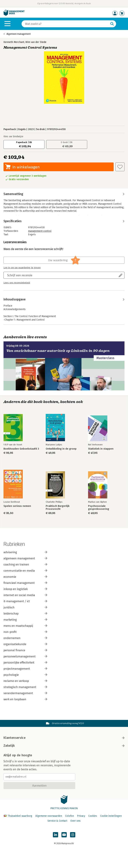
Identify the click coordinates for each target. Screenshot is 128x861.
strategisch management (25, 687)
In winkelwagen (26, 167)
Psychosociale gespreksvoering (98, 508)
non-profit (25, 632)
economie (25, 576)
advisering (25, 552)
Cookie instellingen (111, 815)
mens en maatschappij (25, 625)
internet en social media (25, 595)
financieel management (25, 583)
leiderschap (25, 613)
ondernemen (25, 638)
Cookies (92, 815)
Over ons (75, 820)
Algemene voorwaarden (48, 815)
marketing (25, 619)
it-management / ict (25, 601)
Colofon (69, 815)
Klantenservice (64, 738)
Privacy (81, 815)
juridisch (25, 607)
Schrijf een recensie (19, 275)
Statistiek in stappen (100, 448)
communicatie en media (25, 570)
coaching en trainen (25, 564)
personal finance (25, 650)
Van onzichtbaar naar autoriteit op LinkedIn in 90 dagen (58, 351)
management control (39, 231)
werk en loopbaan (25, 699)
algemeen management (25, 558)
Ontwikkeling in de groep (61, 448)
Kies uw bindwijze (13, 136)
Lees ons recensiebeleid (17, 282)
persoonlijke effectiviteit (25, 662)
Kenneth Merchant (14, 42)
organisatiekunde (25, 644)
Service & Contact (57, 820)
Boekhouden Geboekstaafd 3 (21, 448)
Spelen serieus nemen (17, 506)
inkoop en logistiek (25, 589)
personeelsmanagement (25, 656)
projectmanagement (25, 668)
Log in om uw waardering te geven (22, 267)
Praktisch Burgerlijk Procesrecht (58, 508)
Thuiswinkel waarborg (18, 815)
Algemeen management (18, 34)
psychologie (25, 674)
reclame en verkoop (25, 681)
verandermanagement (25, 693)
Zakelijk (64, 746)
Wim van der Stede (35, 42)
